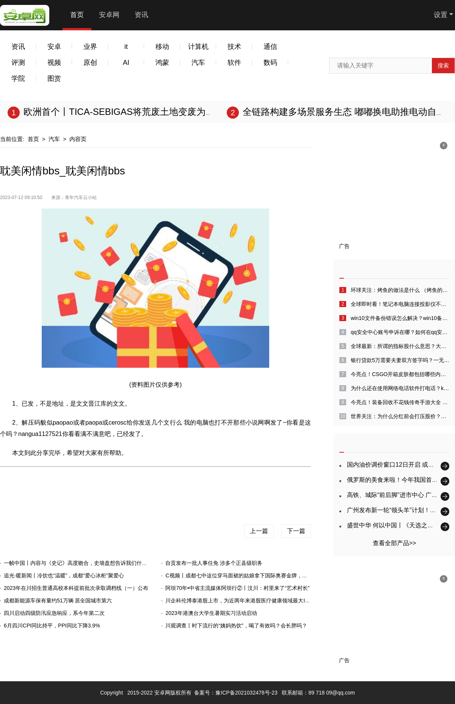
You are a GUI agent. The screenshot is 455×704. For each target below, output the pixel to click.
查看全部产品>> (394, 543)
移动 (162, 46)
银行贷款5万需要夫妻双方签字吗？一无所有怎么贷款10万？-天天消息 (400, 360)
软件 (234, 62)
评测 (18, 62)
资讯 (141, 15)
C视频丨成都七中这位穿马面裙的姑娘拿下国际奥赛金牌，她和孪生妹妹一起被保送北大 (268, 575)
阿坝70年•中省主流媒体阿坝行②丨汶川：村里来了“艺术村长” (237, 588)
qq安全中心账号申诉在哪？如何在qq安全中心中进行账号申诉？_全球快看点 (400, 332)
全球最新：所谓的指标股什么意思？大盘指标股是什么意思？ (400, 346)
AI (126, 62)
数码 (270, 62)
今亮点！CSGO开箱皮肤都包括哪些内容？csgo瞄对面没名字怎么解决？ (400, 374)
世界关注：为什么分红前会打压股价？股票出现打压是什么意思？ (400, 416)
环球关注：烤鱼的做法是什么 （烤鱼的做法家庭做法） (400, 290)
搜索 (443, 65)
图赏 (54, 78)
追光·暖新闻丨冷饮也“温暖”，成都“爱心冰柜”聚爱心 (64, 575)
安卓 (54, 46)
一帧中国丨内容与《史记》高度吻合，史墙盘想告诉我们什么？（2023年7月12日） (102, 563)
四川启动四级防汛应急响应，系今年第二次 (54, 613)
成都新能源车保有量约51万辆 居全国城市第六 (58, 600)
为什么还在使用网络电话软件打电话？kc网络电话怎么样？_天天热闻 (400, 388)
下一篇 (296, 531)
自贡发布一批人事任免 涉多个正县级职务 (213, 563)
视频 (54, 62)
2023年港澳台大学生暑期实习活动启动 (211, 613)
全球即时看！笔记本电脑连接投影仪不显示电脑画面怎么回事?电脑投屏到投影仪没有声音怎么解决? (400, 304)
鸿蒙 (162, 62)
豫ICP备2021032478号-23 (246, 693)
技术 (234, 46)
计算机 (198, 46)
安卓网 (109, 15)
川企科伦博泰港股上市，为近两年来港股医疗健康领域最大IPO (238, 600)
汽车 (198, 62)
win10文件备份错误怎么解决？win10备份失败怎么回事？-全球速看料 (400, 318)
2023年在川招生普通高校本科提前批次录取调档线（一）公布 (76, 588)
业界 (90, 46)
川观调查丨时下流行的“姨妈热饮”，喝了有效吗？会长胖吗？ (236, 625)
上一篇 (259, 531)
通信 (270, 46)
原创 (90, 62)
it (126, 46)
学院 (18, 78)
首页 (77, 15)
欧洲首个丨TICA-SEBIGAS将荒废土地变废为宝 (119, 112)
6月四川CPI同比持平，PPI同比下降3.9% (52, 625)
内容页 (77, 139)
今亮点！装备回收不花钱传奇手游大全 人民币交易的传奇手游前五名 (400, 402)
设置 (440, 15)
